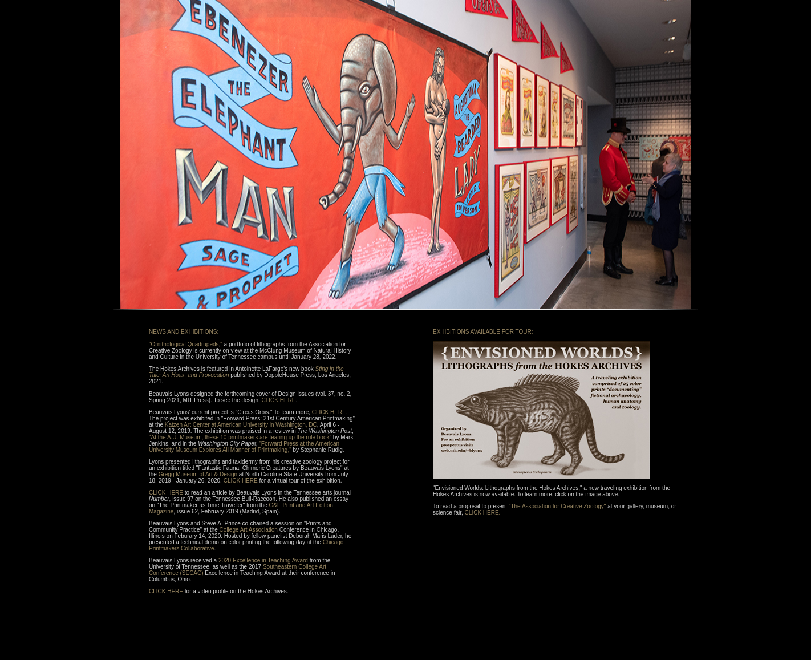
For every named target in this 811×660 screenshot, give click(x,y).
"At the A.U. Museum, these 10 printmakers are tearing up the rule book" (240, 437)
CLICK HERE (279, 400)
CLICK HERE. (330, 412)
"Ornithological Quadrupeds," (185, 344)
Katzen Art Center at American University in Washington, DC (241, 425)
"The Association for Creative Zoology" (557, 506)
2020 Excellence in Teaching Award (263, 560)
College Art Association (249, 530)
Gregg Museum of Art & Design (198, 474)
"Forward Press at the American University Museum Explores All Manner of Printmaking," (244, 446)
